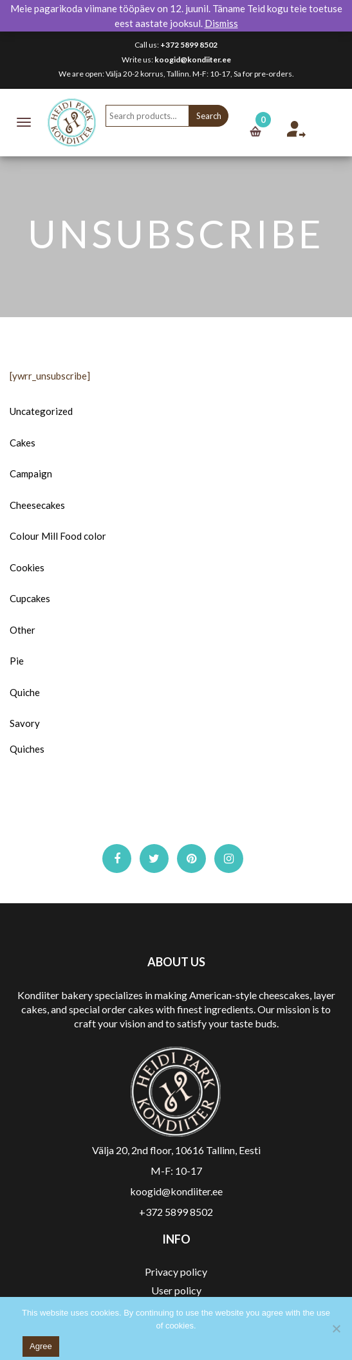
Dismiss (221, 23)
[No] (335, 1328)
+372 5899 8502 (189, 45)
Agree (41, 1346)
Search (208, 116)
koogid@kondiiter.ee (192, 59)
